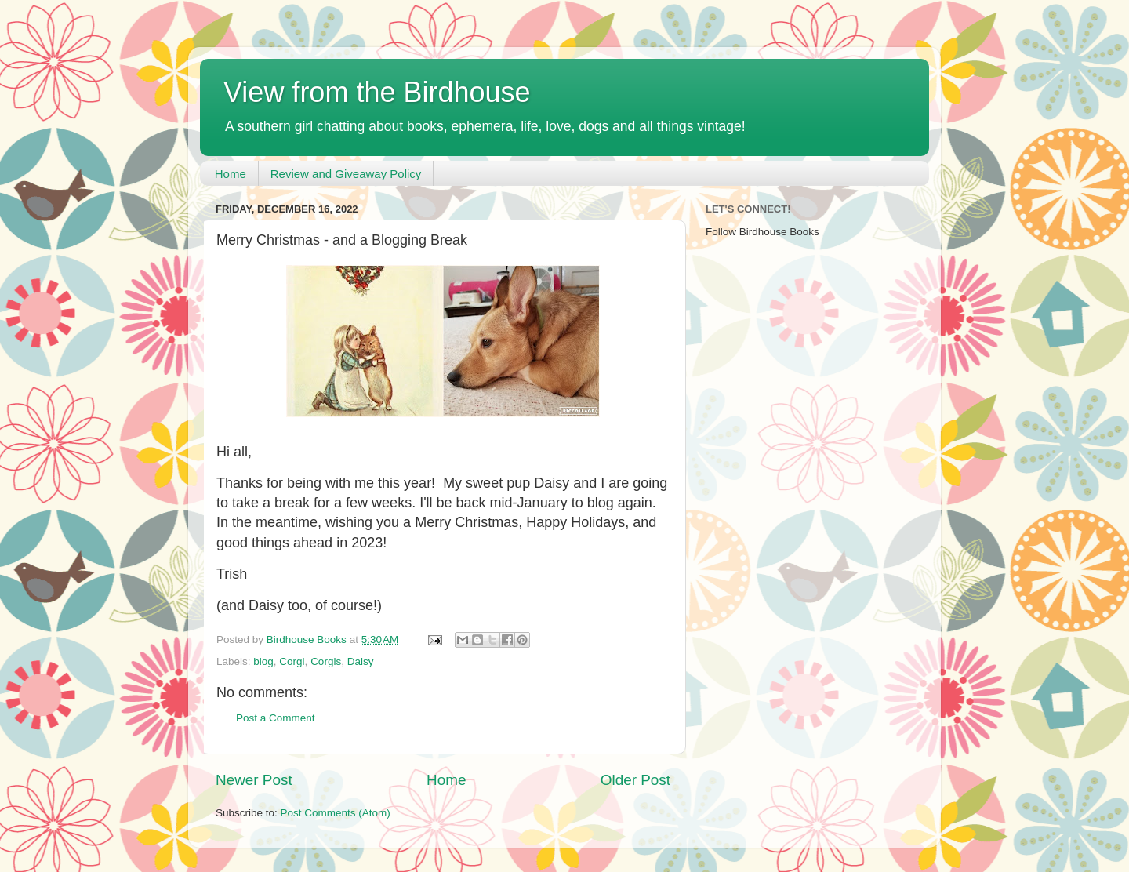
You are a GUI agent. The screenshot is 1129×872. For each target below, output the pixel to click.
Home (230, 173)
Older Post (635, 780)
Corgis (325, 661)
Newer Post (254, 780)
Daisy (360, 661)
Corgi (291, 661)
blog (263, 661)
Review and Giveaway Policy (346, 173)
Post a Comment (275, 718)
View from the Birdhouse (377, 92)
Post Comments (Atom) (335, 813)
